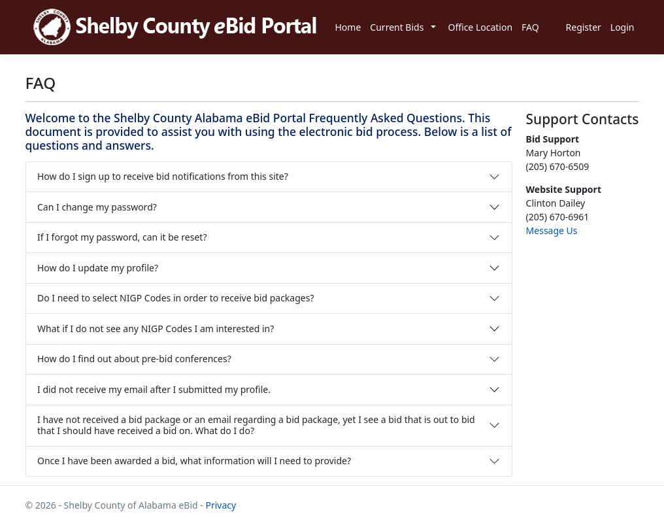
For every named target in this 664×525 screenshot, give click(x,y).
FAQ (530, 27)
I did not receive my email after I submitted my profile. (154, 389)
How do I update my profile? (97, 268)
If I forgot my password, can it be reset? (122, 237)
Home (348, 27)
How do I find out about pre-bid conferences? (134, 358)
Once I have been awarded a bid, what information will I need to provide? (194, 460)
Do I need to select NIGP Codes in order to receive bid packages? (175, 298)
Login (622, 27)
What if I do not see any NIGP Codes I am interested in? (155, 328)
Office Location (480, 27)
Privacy (220, 505)
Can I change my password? (97, 207)
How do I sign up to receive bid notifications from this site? (162, 176)
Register (583, 27)
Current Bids (396, 27)
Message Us (552, 230)
